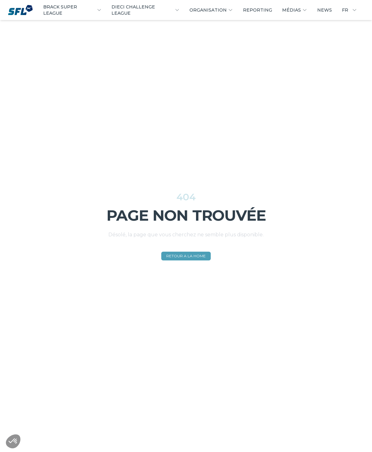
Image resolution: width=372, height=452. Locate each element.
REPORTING (257, 10)
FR (349, 10)
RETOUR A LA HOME (186, 256)
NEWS (324, 10)
